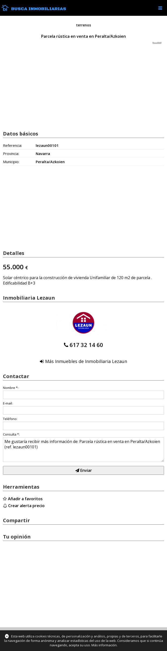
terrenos (83, 25)
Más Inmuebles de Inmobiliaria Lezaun (86, 361)
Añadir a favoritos (25, 498)
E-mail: (8, 403)
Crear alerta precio (26, 505)
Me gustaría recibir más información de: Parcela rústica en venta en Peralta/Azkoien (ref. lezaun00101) (83, 449)
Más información (104, 645)
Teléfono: (10, 419)
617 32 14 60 (86, 344)
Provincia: (11, 153)
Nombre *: (10, 387)
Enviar (83, 470)
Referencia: (12, 145)
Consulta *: (11, 434)
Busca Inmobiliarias (38, 9)
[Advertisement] (83, 87)
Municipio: (11, 161)
